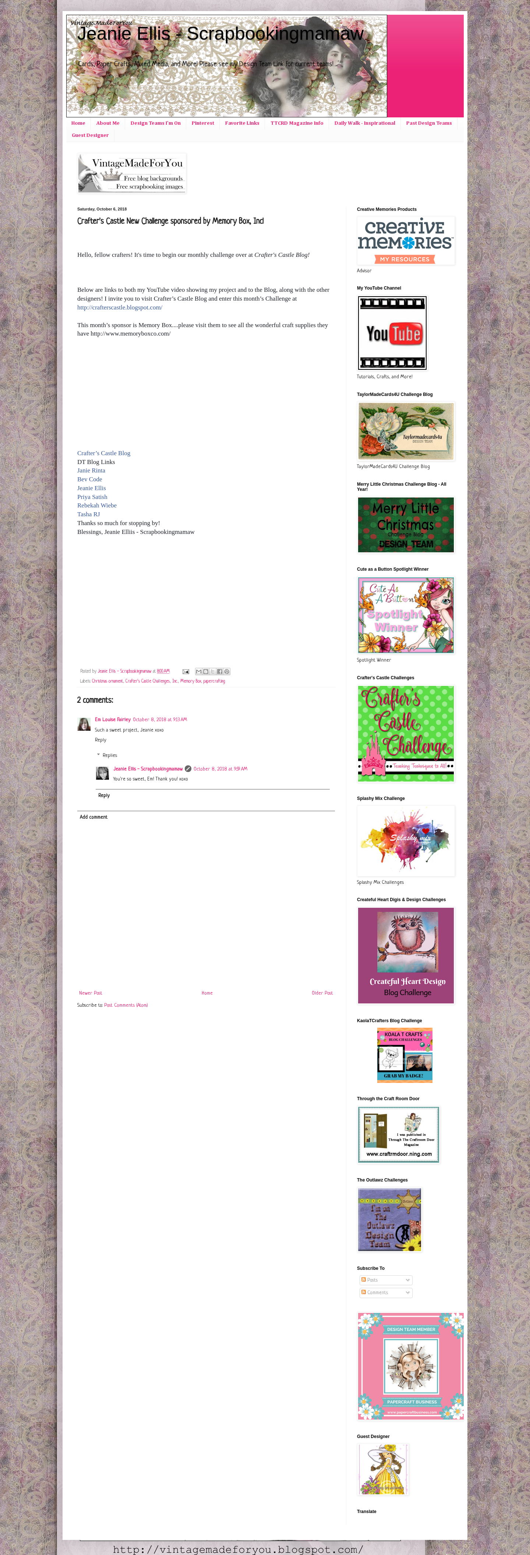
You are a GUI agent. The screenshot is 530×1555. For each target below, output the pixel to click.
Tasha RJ (88, 514)
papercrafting (214, 681)
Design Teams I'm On (156, 123)
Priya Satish (92, 496)
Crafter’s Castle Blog (103, 453)
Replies (110, 755)
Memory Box (190, 681)
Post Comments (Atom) (126, 1005)
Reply (100, 740)
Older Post (322, 993)
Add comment (93, 817)
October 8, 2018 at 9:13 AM (160, 720)
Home (78, 123)
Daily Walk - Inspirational (365, 123)
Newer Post (90, 993)
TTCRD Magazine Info (297, 123)
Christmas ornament (107, 681)
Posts (369, 1280)
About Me (108, 123)
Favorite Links (242, 123)
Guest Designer (90, 135)
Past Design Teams (429, 123)
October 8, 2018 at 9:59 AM (220, 769)
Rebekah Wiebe (97, 505)
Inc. (175, 681)
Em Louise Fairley (113, 720)
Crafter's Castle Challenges (148, 681)
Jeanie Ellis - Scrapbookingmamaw (220, 33)
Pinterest (203, 123)
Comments (374, 1293)
